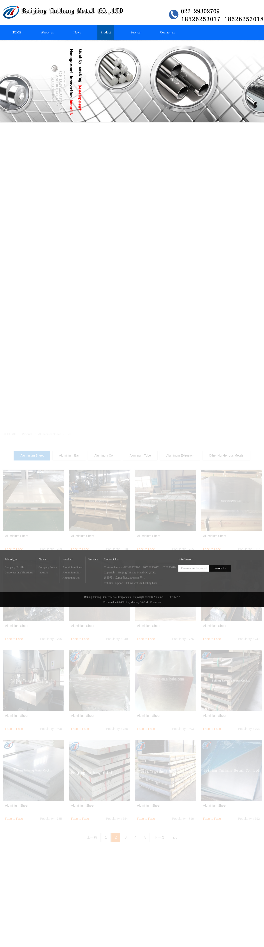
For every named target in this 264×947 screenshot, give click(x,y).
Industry (43, 587)
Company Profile (14, 581)
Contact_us (167, 32)
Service (135, 32)
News (77, 32)
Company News (48, 581)
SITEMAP (174, 611)
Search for (220, 582)
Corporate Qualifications (19, 587)
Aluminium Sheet (72, 581)
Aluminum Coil (71, 592)
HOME (16, 32)
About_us (47, 32)
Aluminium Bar (71, 587)
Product (106, 32)
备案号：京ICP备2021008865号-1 (124, 592)
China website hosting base (141, 597)
